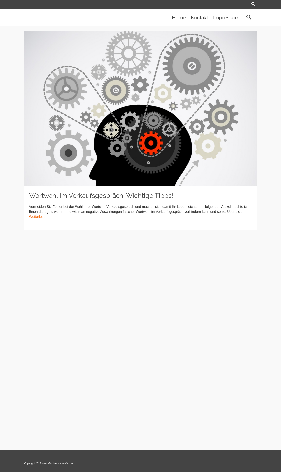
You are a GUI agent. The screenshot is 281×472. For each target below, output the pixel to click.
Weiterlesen (38, 217)
